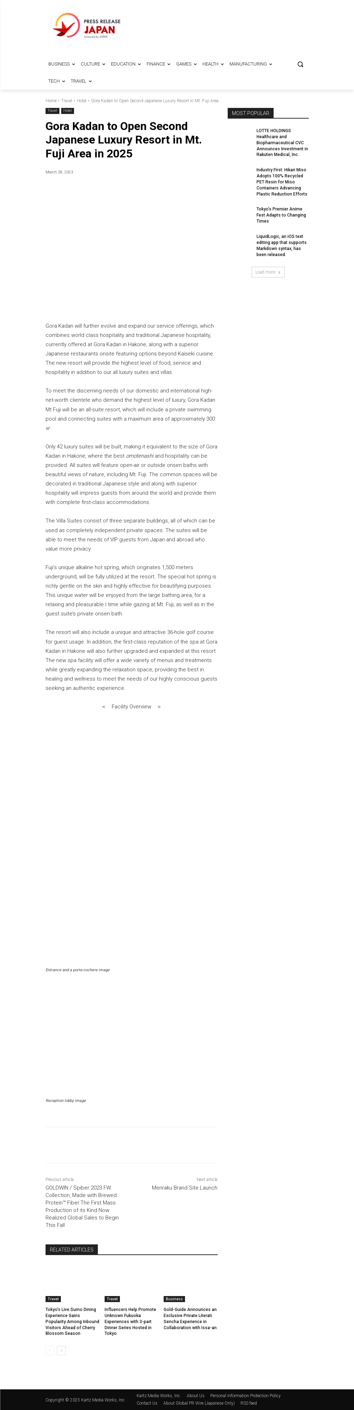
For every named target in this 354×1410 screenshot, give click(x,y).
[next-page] (61, 1350)
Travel (66, 100)
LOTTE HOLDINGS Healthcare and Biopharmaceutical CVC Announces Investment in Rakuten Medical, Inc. (282, 142)
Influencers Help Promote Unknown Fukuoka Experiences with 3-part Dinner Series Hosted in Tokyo (130, 1321)
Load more (268, 272)
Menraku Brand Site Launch (184, 1188)
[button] (300, 64)
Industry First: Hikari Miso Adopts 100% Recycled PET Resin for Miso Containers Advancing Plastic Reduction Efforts (282, 181)
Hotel (81, 100)
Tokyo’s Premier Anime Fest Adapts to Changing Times (281, 215)
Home (51, 100)
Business (174, 1298)
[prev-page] (50, 1350)
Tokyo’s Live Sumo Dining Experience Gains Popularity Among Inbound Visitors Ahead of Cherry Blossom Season (72, 1321)
